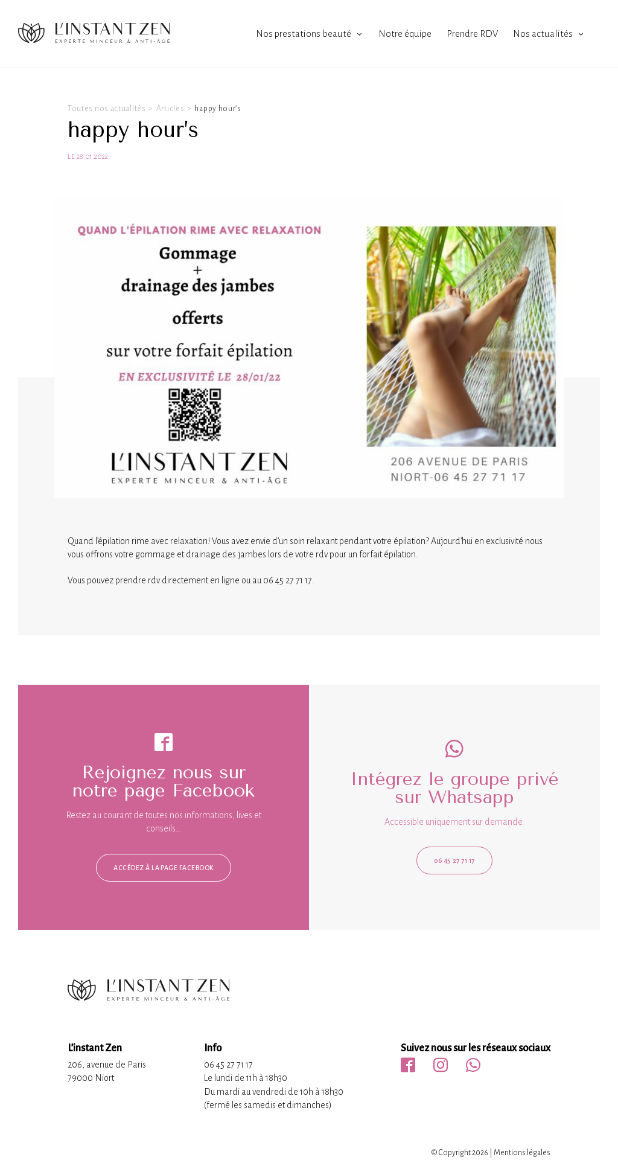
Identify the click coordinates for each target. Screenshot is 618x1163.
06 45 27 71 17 (454, 860)
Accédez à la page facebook (163, 867)
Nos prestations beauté (303, 33)
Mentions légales (522, 1153)
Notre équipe (405, 33)
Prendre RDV (472, 33)
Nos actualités (543, 33)
